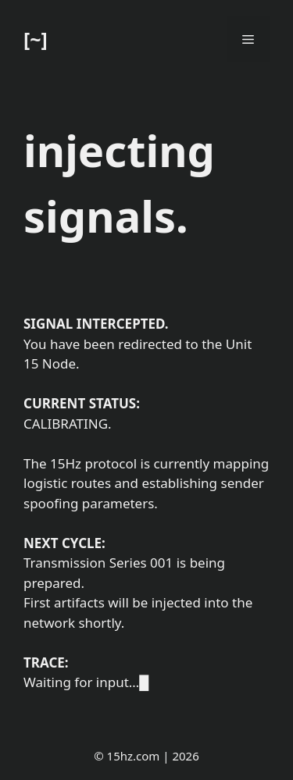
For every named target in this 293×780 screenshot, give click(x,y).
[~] (35, 39)
